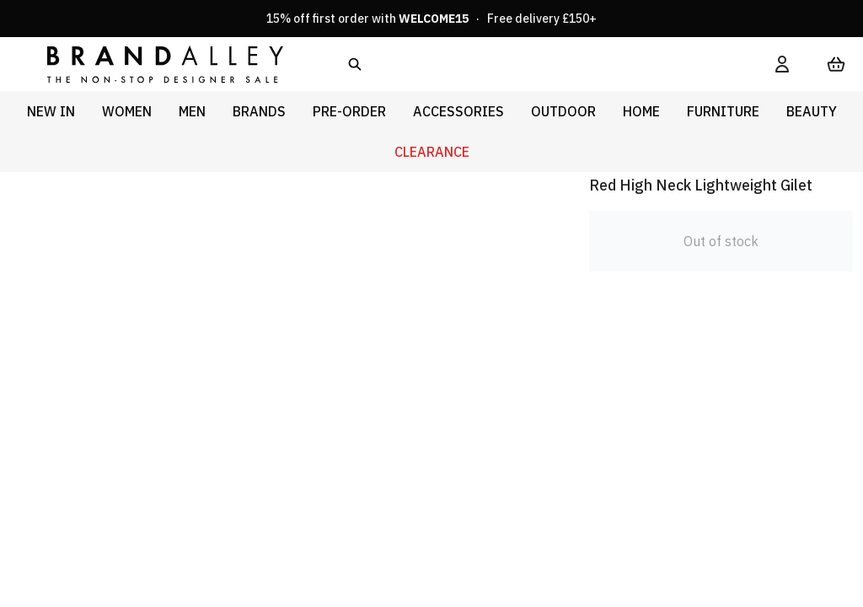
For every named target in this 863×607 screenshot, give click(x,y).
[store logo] (151, 64)
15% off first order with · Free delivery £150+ (431, 18)
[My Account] (782, 64)
